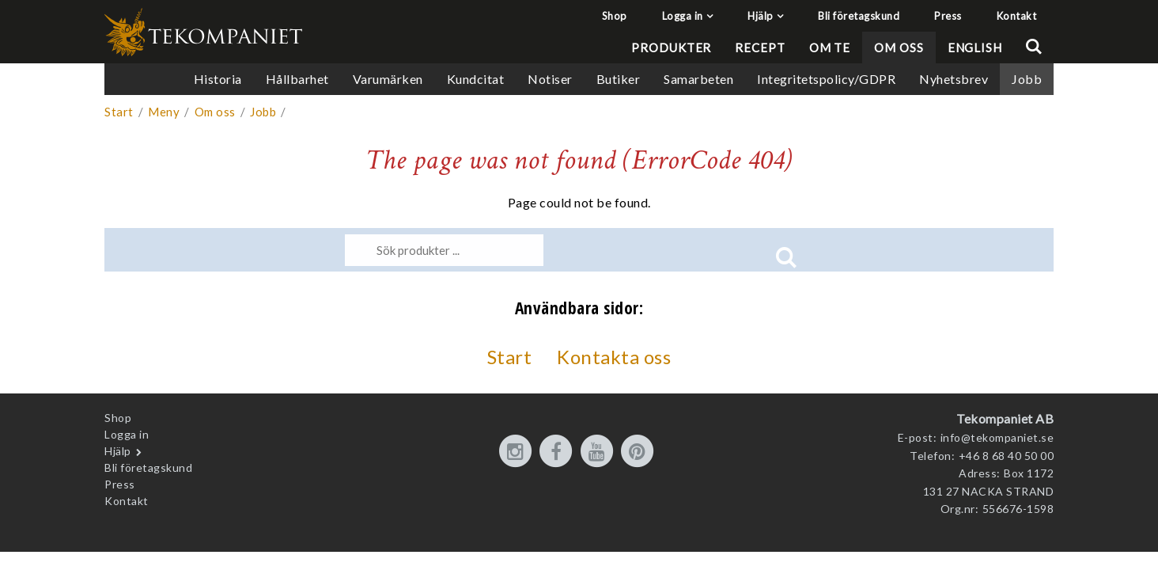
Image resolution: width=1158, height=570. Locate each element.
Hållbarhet (297, 78)
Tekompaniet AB (1005, 418)
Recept (760, 47)
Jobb (1027, 78)
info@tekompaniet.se (997, 437)
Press (948, 16)
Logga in (682, 16)
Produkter (671, 47)
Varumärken (388, 78)
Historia (218, 78)
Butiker (618, 78)
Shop (614, 16)
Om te (830, 47)
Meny (164, 111)
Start (119, 111)
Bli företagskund (858, 16)
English (975, 47)
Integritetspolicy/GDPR (826, 78)
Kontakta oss (614, 356)
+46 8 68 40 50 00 (1006, 455)
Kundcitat (476, 78)
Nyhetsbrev (953, 78)
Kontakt (1017, 16)
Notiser (550, 78)
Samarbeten (698, 78)
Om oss (898, 47)
